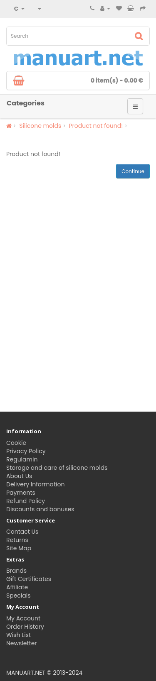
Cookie (16, 443)
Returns (17, 540)
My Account (23, 618)
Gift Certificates (28, 579)
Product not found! (96, 126)
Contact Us (22, 531)
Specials (18, 595)
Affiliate (17, 587)
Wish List (18, 635)
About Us (19, 476)
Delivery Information (35, 484)
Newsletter (21, 643)
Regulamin (21, 459)
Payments (20, 492)
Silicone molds (40, 126)
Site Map (18, 548)
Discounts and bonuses (40, 509)
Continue (132, 171)
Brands (16, 570)
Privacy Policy (26, 451)
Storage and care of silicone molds (56, 468)
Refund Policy (25, 501)
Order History (25, 626)
